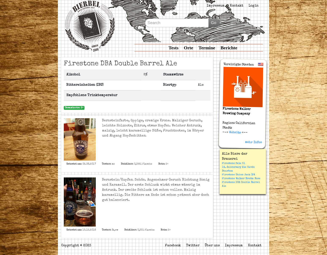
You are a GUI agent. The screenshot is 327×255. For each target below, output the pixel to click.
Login (254, 6)
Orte (188, 47)
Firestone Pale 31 (233, 163)
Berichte (229, 47)
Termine (207, 47)
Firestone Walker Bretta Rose (241, 178)
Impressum (216, 6)
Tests (173, 47)
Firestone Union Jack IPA (238, 175)
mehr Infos (253, 142)
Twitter (192, 245)
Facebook (173, 245)
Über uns (212, 245)
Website (234, 132)
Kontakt (236, 6)
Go (213, 22)
